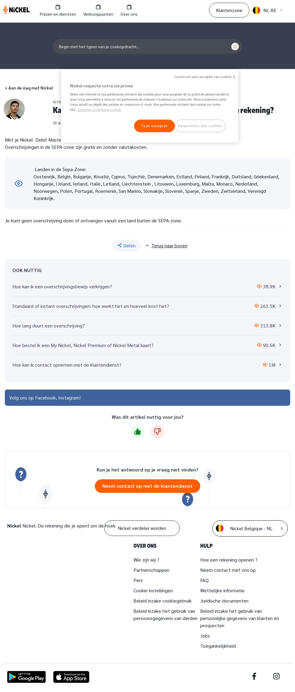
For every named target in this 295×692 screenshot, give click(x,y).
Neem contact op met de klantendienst (147, 486)
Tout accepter (154, 126)
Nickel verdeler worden (142, 528)
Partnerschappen (151, 570)
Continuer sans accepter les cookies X (205, 76)
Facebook (45, 397)
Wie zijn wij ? (146, 559)
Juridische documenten (224, 600)
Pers (138, 580)
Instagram (68, 397)
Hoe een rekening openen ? (229, 559)
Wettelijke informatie (222, 590)
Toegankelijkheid (218, 646)
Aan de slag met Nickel (30, 87)
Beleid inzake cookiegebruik (162, 600)
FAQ (204, 580)
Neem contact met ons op (228, 570)
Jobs (205, 635)
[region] (149, 106)
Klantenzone (229, 10)
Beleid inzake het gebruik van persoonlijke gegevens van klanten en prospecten (239, 618)
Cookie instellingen (153, 590)
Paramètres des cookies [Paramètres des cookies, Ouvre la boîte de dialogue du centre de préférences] (200, 126)
